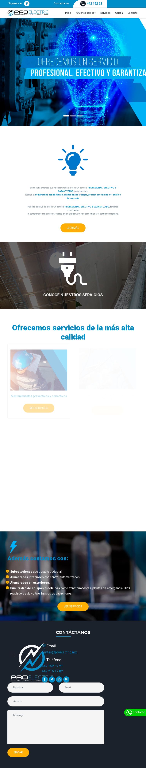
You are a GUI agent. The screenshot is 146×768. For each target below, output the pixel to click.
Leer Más (73, 227)
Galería (119, 12)
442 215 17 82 (52, 671)
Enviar (18, 752)
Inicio (68, 12)
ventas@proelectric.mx (59, 652)
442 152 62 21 (52, 666)
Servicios (105, 12)
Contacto (133, 12)
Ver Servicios (38, 406)
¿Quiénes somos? (86, 12)
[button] (11, 72)
